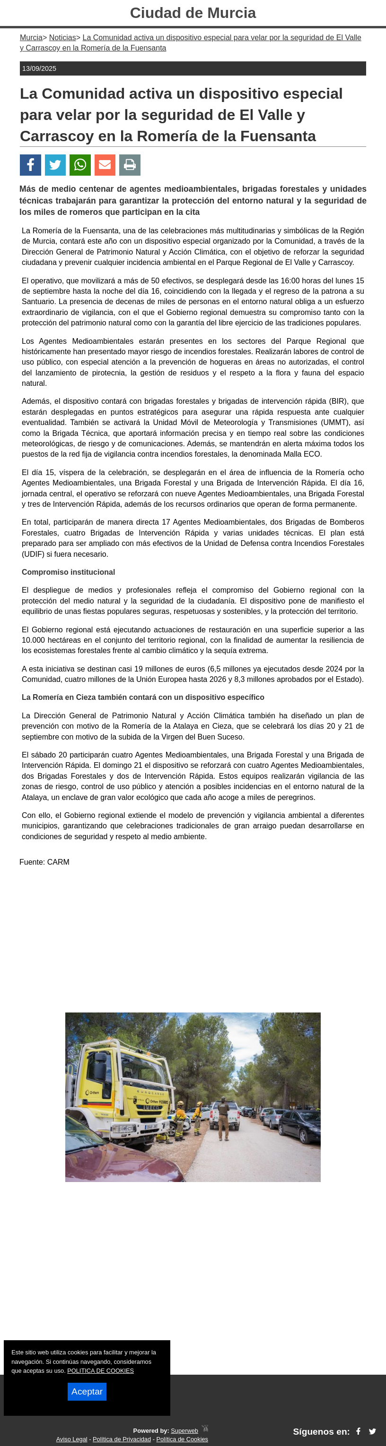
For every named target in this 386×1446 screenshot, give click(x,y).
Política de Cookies (182, 1439)
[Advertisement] (193, 942)
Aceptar (87, 1391)
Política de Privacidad (122, 1439)
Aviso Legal (72, 1439)
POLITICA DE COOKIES (100, 1370)
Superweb (184, 1430)
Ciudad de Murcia (193, 12)
